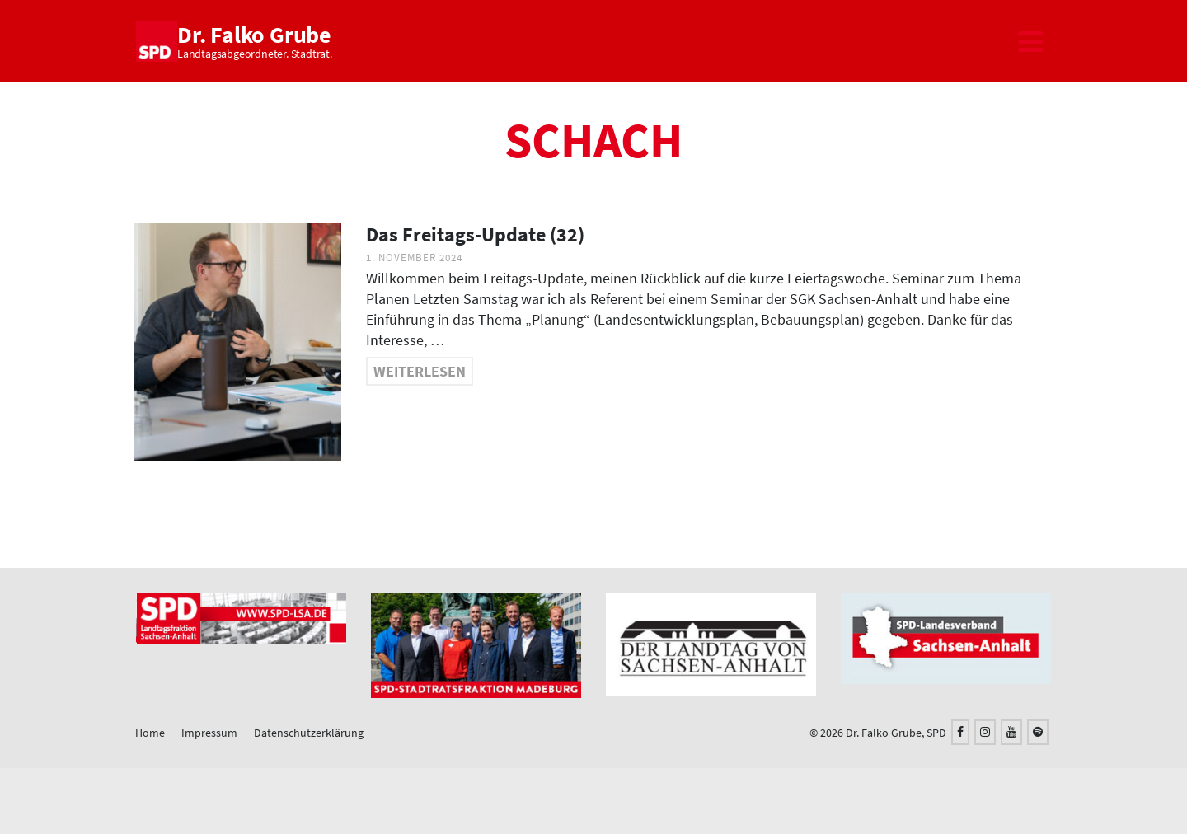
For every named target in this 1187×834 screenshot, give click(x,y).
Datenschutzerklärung (309, 732)
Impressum (209, 732)
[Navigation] (1030, 41)
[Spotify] (1038, 732)
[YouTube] (1011, 732)
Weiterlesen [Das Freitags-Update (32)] (419, 371)
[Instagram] (985, 732)
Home (150, 732)
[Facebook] (960, 732)
